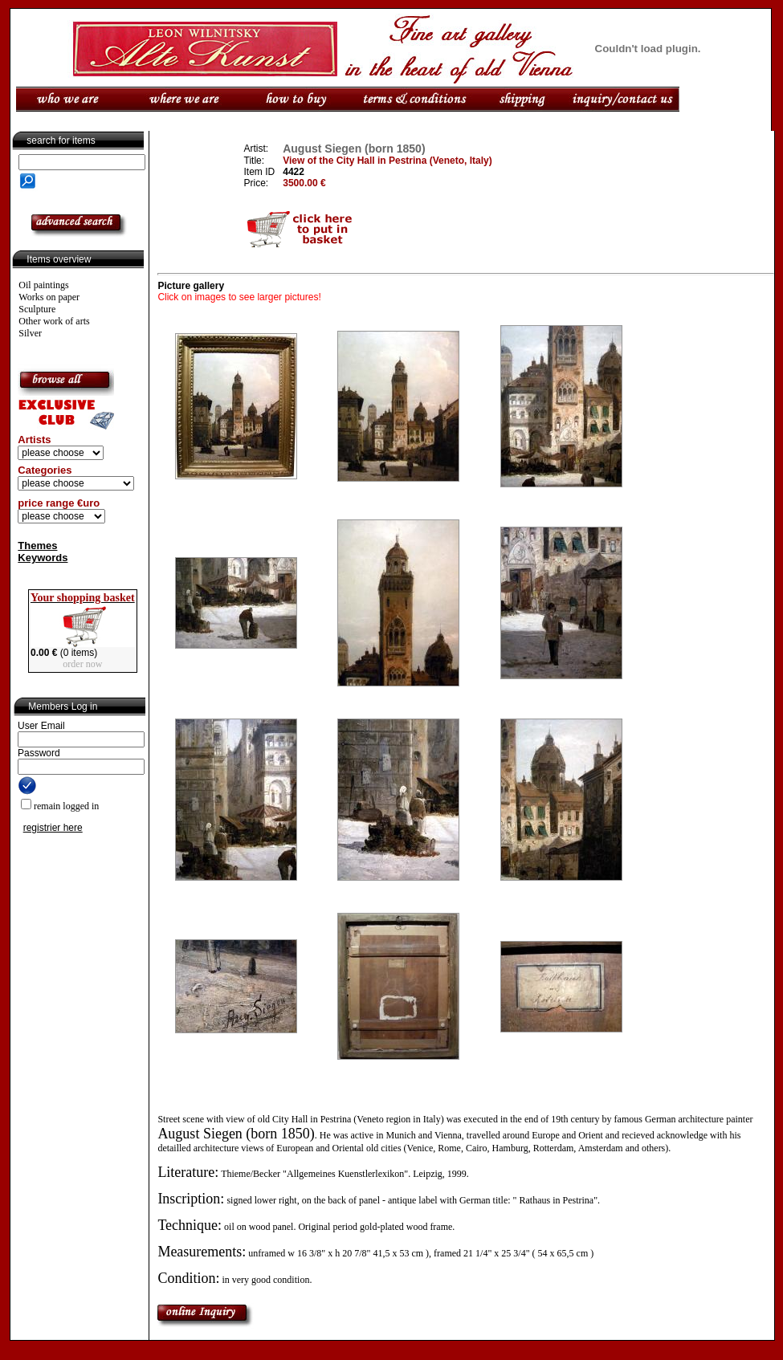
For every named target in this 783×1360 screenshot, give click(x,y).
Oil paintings (43, 285)
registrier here (53, 827)
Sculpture (36, 309)
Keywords (42, 558)
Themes (37, 546)
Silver (30, 333)
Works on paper (49, 297)
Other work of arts (53, 321)
